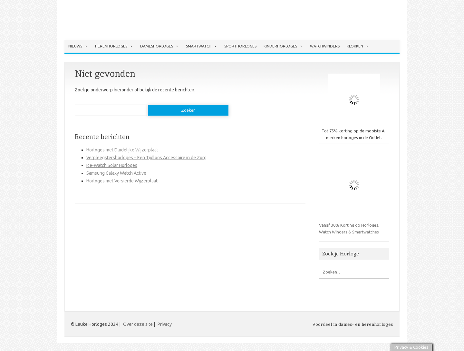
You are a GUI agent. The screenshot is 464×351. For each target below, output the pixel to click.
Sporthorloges (240, 46)
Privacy (165, 324)
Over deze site (138, 324)
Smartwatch (201, 46)
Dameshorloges (159, 46)
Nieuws (78, 46)
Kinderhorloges (283, 46)
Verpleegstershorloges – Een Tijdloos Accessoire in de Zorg (146, 157)
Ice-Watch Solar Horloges (111, 165)
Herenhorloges (114, 46)
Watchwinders (325, 46)
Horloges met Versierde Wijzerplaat (122, 180)
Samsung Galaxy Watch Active (116, 173)
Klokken (358, 46)
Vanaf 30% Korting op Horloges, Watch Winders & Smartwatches (354, 192)
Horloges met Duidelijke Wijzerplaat (122, 149)
